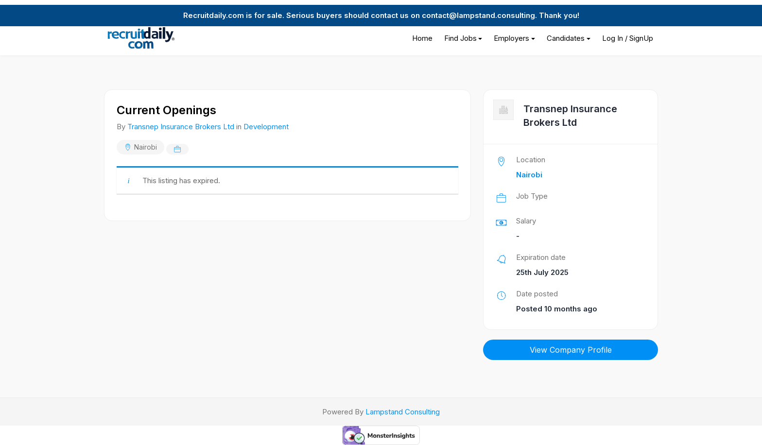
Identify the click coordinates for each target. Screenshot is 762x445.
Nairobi (145, 147)
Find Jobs (460, 38)
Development (266, 126)
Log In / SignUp (627, 38)
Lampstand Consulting (402, 411)
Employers (511, 38)
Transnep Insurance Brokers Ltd (180, 126)
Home (422, 38)
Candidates (566, 38)
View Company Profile (571, 350)
